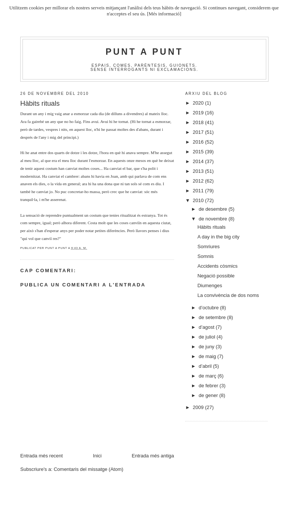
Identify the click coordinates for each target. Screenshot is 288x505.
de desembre (214, 209)
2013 (199, 171)
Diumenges (209, 285)
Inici (97, 456)
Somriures (208, 246)
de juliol (208, 337)
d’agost (207, 327)
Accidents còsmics (217, 266)
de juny (207, 346)
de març (208, 376)
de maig (208, 356)
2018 (199, 122)
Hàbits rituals (211, 227)
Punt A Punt (144, 52)
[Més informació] (164, 13)
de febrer (209, 385)
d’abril (206, 366)
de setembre (213, 317)
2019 (199, 112)
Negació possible (215, 276)
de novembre (214, 219)
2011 (199, 190)
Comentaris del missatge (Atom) (88, 469)
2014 (199, 161)
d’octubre (209, 307)
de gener (209, 395)
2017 (199, 132)
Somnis (205, 256)
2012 (199, 181)
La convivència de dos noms (228, 295)
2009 (199, 407)
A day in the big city (218, 237)
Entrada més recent (41, 456)
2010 (199, 200)
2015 (199, 151)
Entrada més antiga (153, 456)
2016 (199, 142)
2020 (199, 103)
